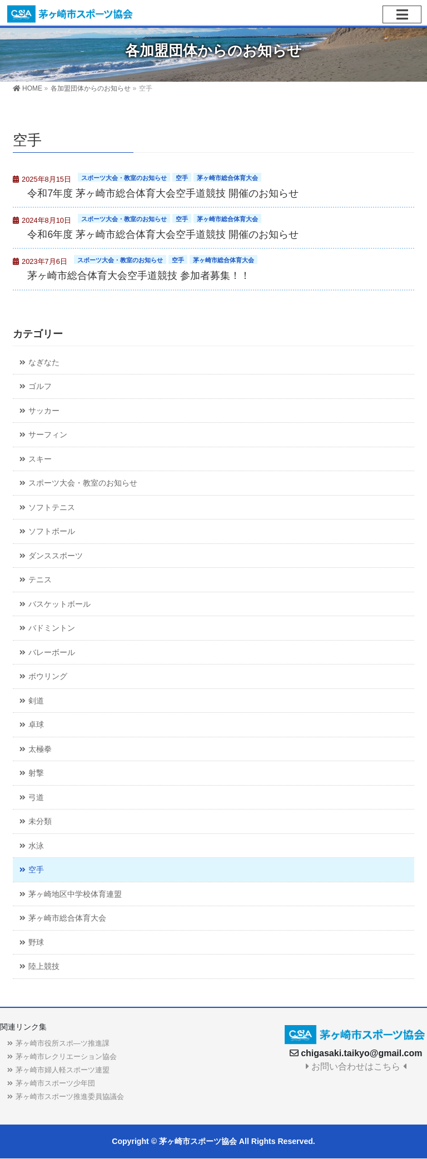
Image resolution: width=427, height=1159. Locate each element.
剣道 (36, 701)
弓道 (36, 797)
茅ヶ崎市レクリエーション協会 (66, 1056)
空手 (182, 177)
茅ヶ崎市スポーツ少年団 (55, 1083)
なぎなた (43, 362)
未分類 (40, 821)
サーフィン (47, 435)
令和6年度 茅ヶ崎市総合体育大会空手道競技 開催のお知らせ (163, 234)
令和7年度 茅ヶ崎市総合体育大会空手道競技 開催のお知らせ (163, 193)
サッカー (43, 411)
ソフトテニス (51, 507)
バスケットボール (59, 604)
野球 (36, 942)
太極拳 (40, 749)
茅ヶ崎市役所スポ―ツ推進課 (63, 1043)
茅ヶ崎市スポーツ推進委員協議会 (70, 1096)
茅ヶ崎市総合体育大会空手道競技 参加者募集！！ (138, 275)
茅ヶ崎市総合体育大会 (227, 177)
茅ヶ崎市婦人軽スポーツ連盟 (63, 1070)
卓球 (36, 725)
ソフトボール (51, 531)
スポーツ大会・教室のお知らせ (124, 177)
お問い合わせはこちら (356, 1066)
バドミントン (51, 628)
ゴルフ (40, 386)
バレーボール (51, 652)
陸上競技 (43, 966)
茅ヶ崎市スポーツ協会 (198, 1141)
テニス (40, 580)
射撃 (36, 773)
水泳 (36, 846)
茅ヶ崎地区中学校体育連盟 (75, 894)
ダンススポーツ (55, 556)
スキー (40, 459)
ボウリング (47, 676)
